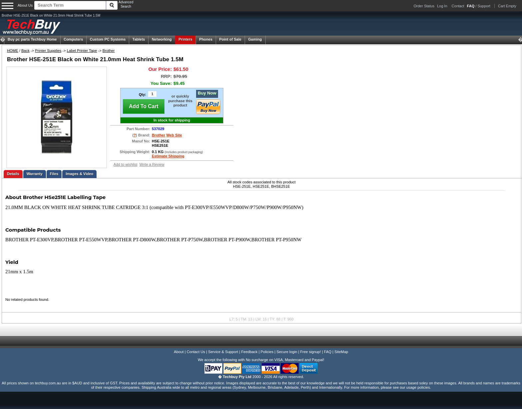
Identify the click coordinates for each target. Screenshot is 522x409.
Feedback (249, 352)
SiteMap (341, 352)
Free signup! (310, 352)
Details (13, 174)
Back (25, 51)
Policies (267, 352)
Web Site (174, 135)
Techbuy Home (32, 39)
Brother (109, 51)
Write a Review (151, 164)
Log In (442, 6)
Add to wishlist (125, 164)
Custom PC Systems (108, 39)
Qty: (142, 95)
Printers (185, 39)
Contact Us (196, 352)
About (178, 352)
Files (54, 174)
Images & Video (79, 174)
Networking (162, 39)
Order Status (424, 6)
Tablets (138, 39)
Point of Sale (230, 39)
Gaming (255, 39)
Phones (205, 39)
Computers (73, 39)
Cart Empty (507, 6)
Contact (458, 6)
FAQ (327, 352)
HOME (12, 51)
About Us (25, 5)
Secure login (286, 352)
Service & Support (223, 352)
